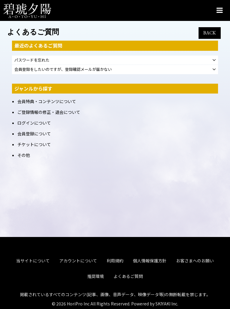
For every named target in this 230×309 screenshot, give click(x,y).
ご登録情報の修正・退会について (48, 112)
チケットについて (34, 144)
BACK (209, 33)
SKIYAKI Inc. (166, 287)
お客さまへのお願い (195, 244)
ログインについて (34, 123)
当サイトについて (33, 244)
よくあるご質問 (128, 260)
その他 (23, 155)
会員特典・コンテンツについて (46, 101)
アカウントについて (78, 244)
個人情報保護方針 (150, 244)
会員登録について (34, 134)
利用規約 (115, 244)
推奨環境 (95, 260)
